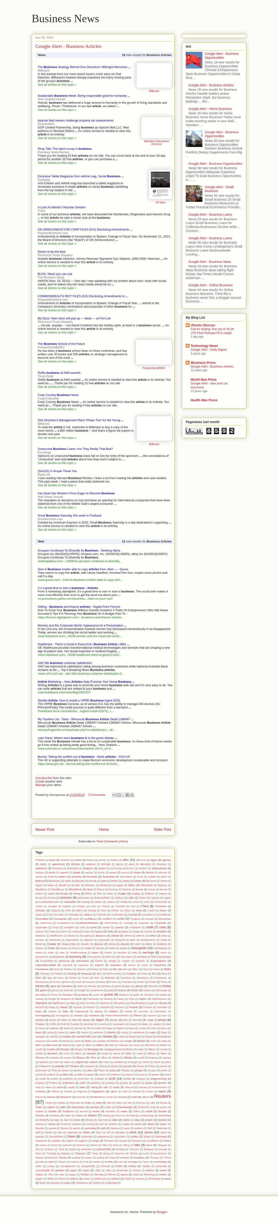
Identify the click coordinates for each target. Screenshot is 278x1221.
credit (149, 927)
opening (166, 1057)
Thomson (134, 1149)
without (115, 1178)
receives (142, 1087)
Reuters (162, 1096)
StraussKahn (56, 1136)
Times (95, 1153)
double (87, 948)
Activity (114, 860)
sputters (138, 1128)
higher (143, 998)
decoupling (85, 935)
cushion (63, 931)
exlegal (112, 961)
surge (95, 1140)
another (143, 868)
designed (120, 940)
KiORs (52, 1024)
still (108, 1132)
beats (138, 880)
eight (118, 957)
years (67, 1182)
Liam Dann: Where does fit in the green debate (77, 738)
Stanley (49, 1132)
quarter (162, 1082)
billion (131, 885)
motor (141, 1049)
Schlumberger (124, 1107)
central (135, 902)
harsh (78, 998)
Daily (110, 931)
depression (104, 940)
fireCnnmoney (114, 973)
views (163, 1170)
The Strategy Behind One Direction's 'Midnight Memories (84, 67)
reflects (55, 1091)
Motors (152, 1049)
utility (98, 1170)
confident (107, 919)
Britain (88, 893)
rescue (51, 1096)
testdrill (73, 1149)
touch (146, 1153)
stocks (148, 1132)
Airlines (75, 864)
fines (99, 973)
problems (68, 1079)
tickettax (65, 1153)
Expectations (158, 960)
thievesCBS (103, 1149)
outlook (93, 1061)
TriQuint (62, 1162)
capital (167, 898)
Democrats (55, 940)
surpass (123, 1141)
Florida (73, 978)
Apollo (52, 872)
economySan (94, 957)
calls (131, 897)
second (83, 1111)
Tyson (146, 1162)
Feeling (71, 973)
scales (107, 1107)
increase (147, 1007)
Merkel (141, 1040)
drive (62, 952)
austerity (76, 876)
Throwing (51, 1153)
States (86, 1132)
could (93, 927)
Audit (50, 876)
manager (40, 1036)
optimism (44, 1062)
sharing (106, 1115)
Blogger (162, 1212)
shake (68, 1115)
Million (100, 1045)
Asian (137, 872)
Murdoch (52, 1053)
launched (88, 1024)
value (108, 1170)
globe (43, 990)
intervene (143, 1011)
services (54, 1115)
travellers (139, 1157)
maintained (139, 1032)
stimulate (120, 1132)
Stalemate (162, 1128)
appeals (64, 872)
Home (104, 830)
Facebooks (42, 969)
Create (39, 781)
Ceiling (124, 902)
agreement (58, 864)
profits (127, 1078)
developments (148, 940)
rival (109, 1103)
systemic (67, 1145)
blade (90, 889)
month (38, 1049)
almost (119, 864)
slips (137, 1119)
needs (104, 1053)
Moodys (65, 1049)
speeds (76, 1128)
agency (166, 859)
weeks (163, 1174)
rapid (59, 1087)
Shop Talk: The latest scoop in (65, 148)
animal (114, 868)
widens (74, 1178)
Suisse (147, 1136)
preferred (116, 1074)
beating (126, 881)
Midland (66, 1045)
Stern (99, 1132)
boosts (151, 889)
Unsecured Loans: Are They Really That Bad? (75, 449)
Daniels (148, 931)
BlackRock (75, 889)
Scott (152, 1107)
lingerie (120, 1028)
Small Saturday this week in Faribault (69, 515)
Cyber (86, 931)
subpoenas (103, 1136)
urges (73, 1170)
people (114, 1066)
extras (145, 965)
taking (126, 1145)
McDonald (162, 1036)
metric (153, 1041)
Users (86, 1170)
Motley (129, 1049)
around (125, 872)
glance (139, 985)
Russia (163, 1103)
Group (54, 995)
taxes (149, 1144)
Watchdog (149, 1174)
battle (103, 881)
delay (164, 935)
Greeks (147, 990)
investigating (42, 1015)
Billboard (154, 91)
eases (163, 952)
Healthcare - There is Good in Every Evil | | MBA (83, 644)
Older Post (162, 830)
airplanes (91, 864)
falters (135, 969)
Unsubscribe (43, 778)
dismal (112, 944)
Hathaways (93, 999)
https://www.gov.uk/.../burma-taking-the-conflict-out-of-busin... (78, 764)
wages (72, 1174)
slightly (126, 1120)
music (66, 1053)
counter (106, 927)
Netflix (128, 1053)
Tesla (61, 1149)
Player (101, 1070)
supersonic (41, 1141)
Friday (164, 982)
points (164, 1070)
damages (123, 931)
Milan (89, 1045)
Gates (80, 986)
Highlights (41, 1002)
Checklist (120, 906)
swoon (43, 1145)
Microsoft (51, 1045)
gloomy (55, 990)
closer (163, 910)
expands (140, 961)
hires (92, 1003)
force (96, 978)
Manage (40, 785)
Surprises (137, 1141)
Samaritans (78, 1107)
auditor (62, 876)
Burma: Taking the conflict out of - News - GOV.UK (84, 756)
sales (63, 1107)
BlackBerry (41, 889)
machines (98, 1032)
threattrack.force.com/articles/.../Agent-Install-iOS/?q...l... (75, 711)
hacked (163, 995)
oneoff (140, 1057)
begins (39, 885)
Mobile (163, 1045)
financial (87, 973)
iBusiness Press (203, 362)
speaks (52, 1128)
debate (71, 935)
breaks (64, 893)
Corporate (160, 922)
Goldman (68, 990)
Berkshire (90, 885)
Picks (54, 1070)
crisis (162, 927)
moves (39, 1053)
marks (121, 1036)
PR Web (160, 202)
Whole (61, 1178)
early (134, 952)
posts (90, 1074)
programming (159, 1078)
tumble (109, 1161)
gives (128, 986)
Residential (96, 1097)
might (78, 1045)
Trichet (167, 1157)
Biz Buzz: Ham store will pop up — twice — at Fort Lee (74, 318)
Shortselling (164, 1115)
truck (86, 1162)
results (109, 1097)
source (138, 1123)
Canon (142, 898)
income (133, 1007)
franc (102, 981)
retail (134, 1096)
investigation (62, 1015)
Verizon (137, 1170)
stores (164, 1132)
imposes (77, 1007)
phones (163, 1066)
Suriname (109, 1141)
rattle (105, 1087)
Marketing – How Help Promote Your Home (86, 681)
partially (59, 1066)
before (164, 881)
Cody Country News (58, 395)
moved (163, 1049)
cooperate (143, 923)
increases (162, 1007)
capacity (155, 898)
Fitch (38, 977)
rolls (129, 1103)
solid (101, 1124)
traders (88, 1157)
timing (106, 1153)
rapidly (71, 1087)
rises (99, 1102)
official (115, 1057)
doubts (123, 948)
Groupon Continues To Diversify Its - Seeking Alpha (79, 550)
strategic (39, 1136)
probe (42, 1079)
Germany (106, 986)
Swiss (167, 1140)
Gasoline (66, 985)
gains (53, 985)
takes (116, 1145)
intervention (160, 1011)
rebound (129, 1087)
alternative (145, 864)
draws (51, 952)
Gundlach (149, 995)
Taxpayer (162, 1145)
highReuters (58, 1003)
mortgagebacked (113, 1049)
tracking (76, 1157)
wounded (55, 1183)
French (140, 982)
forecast (110, 977)
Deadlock (40, 935)
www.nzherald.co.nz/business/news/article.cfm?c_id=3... (75, 748)
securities (110, 1111)
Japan (100, 1020)
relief (124, 1091)
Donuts (76, 948)
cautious (111, 902)
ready (116, 1087)
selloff (148, 1111)
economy (75, 956)
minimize (123, 1045)
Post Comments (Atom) (112, 841)
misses (136, 1045)
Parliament (45, 1066)
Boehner (126, 889)
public (82, 1083)
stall (37, 1132)
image (52, 1007)
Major (164, 1032)
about (52, 859)
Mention (115, 1041)
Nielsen (152, 1053)
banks (68, 881)
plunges (152, 1070)
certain (39, 906)
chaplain (66, 906)
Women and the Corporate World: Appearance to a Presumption (82, 625)
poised (39, 1074)
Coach (50, 914)
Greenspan (161, 990)
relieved (137, 1091)
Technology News (204, 346)
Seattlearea (68, 1111)
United (132, 1166)
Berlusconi (105, 885)
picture (65, 1070)
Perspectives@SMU (153, 368)
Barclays (80, 881)
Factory (94, 969)
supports (83, 1141)
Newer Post (44, 830)
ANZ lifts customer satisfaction (65, 663)
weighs (39, 1178)
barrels (92, 881)
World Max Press (204, 379)
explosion (115, 964)
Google (82, 990)
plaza (113, 1070)
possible (78, 1074)
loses (38, 1032)
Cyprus (98, 931)
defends (140, 935)
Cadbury (119, 898)
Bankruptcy (55, 881)
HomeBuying (137, 1003)
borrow (163, 889)
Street (71, 1136)
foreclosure (142, 978)
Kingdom (40, 1024)
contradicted (63, 923)
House (163, 1002)
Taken (105, 1145)
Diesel (38, 944)
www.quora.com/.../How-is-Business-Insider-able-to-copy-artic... (80, 580)
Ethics (154, 957)
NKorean (40, 1057)
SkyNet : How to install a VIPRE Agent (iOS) (79, 700)
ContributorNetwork (87, 922)
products (99, 1079)
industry (98, 1011)
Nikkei (164, 1053)
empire (128, 957)
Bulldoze (149, 893)
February (45, 973)
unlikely (146, 1166)
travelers (124, 1157)
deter (133, 940)
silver (66, 1120)
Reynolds (75, 1103)
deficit (152, 935)
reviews (61, 1103)
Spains (163, 1124)
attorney (162, 872)
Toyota (62, 1157)
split (103, 1128)
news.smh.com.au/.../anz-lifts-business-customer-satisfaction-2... (81, 673)
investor (78, 1015)
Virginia (39, 1174)
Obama (80, 1057)
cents (147, 902)
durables (122, 952)
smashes (76, 1124)
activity (102, 860)
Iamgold (39, 1007)
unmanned (161, 1166)
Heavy (120, 999)
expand (126, 961)
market (67, 1036)
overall (145, 1062)
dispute (124, 943)
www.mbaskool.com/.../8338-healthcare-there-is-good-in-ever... (80, 655)
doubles (100, 948)
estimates (142, 957)
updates (60, 1170)
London (143, 1028)
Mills (111, 1045)
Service (39, 1115)
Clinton (115, 910)
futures (40, 986)
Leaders (157, 1024)
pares (168, 1062)
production (84, 1079)
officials (127, 1057)
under (38, 1166)
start (60, 1132)
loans (131, 1028)
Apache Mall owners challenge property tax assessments (76, 120)
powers (103, 1074)
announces (128, 868)
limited (98, 1028)
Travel (112, 1157)
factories (81, 969)
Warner (112, 1174)
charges (81, 906)
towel (51, 1157)
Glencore (153, 986)
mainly (124, 1032)
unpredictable (42, 1170)
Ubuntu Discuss (203, 325)
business (66, 897)
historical (104, 1003)
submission (87, 1136)
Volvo (51, 1174)
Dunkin (108, 952)
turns (120, 1162)
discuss (98, 943)
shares (92, 1115)
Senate (162, 1111)
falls (115, 969)
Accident (65, 860)
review (49, 1103)
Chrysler (40, 910)
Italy (74, 1019)
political (51, 1074)
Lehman (54, 1028)
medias (54, 1041)
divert (138, 944)
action (77, 859)
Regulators (98, 1091)
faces (56, 969)
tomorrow (119, 1153)
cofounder (73, 914)
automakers (126, 876)
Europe (166, 956)
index (38, 1011)
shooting (130, 1115)
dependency (72, 940)
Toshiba (134, 1153)
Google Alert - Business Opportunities (222, 55)
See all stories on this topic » (57, 84)
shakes (79, 1115)
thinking (120, 1149)
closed (151, 910)
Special (64, 1128)
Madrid (112, 1032)
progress (40, 1083)
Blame (100, 889)
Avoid (140, 876)
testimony (86, 1149)
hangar (52, 999)
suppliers (56, 1141)
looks (154, 1028)
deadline (162, 931)
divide (148, 944)
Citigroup (56, 910)
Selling (136, 1111)
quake (149, 1082)
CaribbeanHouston (49, 902)
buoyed (163, 893)
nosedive (54, 1057)
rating (94, 1087)
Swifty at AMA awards (59, 372)
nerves (116, 1053)
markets (107, 1036)
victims (150, 1170)
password (89, 1066)
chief (132, 906)
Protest (53, 1083)
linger (109, 1028)
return (145, 1096)
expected (67, 965)
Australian (109, 876)
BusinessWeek (102, 898)
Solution (112, 1124)
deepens (101, 935)
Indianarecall (81, 1011)
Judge (150, 1020)
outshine (118, 1062)
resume (122, 1096)
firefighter (131, 973)
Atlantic (150, 872)
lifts (89, 1028)
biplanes (162, 885)
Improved (105, 1007)
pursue (137, 1083)
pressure (142, 1074)
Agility (43, 864)
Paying (102, 1066)
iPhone (137, 1015)
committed (161, 914)
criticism (39, 931)
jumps (162, 1020)
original (79, 1061)
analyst (102, 868)
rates (83, 1087)
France (113, 982)
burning (51, 898)
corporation (41, 927)
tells (37, 1149)
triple (51, 1162)
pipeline (78, 1070)
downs (38, 952)
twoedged (133, 1162)
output (106, 1062)
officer (104, 1057)
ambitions (41, 868)
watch (136, 1174)
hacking (39, 999)
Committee (42, 918)
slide (114, 1119)
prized (167, 1074)
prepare (129, 1074)
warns (124, 1174)
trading (100, 1157)
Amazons (162, 864)
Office (93, 1057)
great (110, 990)
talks (137, 1145)
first (154, 973)
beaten (114, 881)
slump (51, 1123)
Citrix (68, 910)
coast (61, 914)
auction (39, 876)
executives (82, 960)
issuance (152, 1015)
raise (38, 1087)
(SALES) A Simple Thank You (57, 471)
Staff (149, 1128)
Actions (90, 860)
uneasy (51, 1166)
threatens (149, 1149)
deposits (88, 940)
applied (89, 872)
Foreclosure (160, 978)
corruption (69, 927)
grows (96, 995)
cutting (75, 931)
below (51, 885)
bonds (139, 889)
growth (108, 994)
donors (64, 948)
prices (155, 1074)
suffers (134, 1136)
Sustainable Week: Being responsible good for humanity (84, 95)
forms (68, 982)
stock (133, 1132)
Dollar (51, 948)
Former (57, 982)
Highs (72, 1003)
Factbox (68, 969)
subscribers (120, 1136)
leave (42, 1028)
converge (128, 923)
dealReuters (56, 935)
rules (152, 1103)
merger (128, 1040)
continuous (46, 923)
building (136, 893)
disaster (85, 944)
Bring (77, 893)
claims (79, 910)
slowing (39, 1124)
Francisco (127, 982)
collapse (87, 914)
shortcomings (146, 1115)
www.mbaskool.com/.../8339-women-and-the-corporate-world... (80, 636)
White (51, 1178)
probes (54, 1079)
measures (40, 1041)
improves (119, 1007)
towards (39, 1157)
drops (95, 952)
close (139, 910)
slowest (162, 1119)
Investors (94, 1015)
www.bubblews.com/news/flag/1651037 (64, 692)
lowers (84, 1032)
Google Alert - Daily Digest (209, 349)
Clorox (127, 910)
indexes (52, 1011)
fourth (78, 982)
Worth (43, 1183)
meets (77, 1041)
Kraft (63, 1024)
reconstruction (159, 1087)
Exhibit (98, 961)
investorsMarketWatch (117, 1015)
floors (61, 978)
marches (54, 1036)
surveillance (153, 1141)
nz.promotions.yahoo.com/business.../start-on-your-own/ (75, 598)
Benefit (62, 885)
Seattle (52, 1111)
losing (50, 1032)
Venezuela (122, 1170)
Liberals (78, 1028)
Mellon (88, 1041)
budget (122, 893)
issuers (39, 1019)
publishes (95, 1083)
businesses (84, 898)
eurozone (64, 960)
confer (76, 919)
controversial (111, 923)
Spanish (39, 1128)
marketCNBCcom (86, 1036)
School (141, 1107)
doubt (112, 948)
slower (149, 1119)
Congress (135, 919)
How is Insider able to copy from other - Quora (83, 569)
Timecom (80, 1153)
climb (103, 910)
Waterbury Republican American (156, 142)
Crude (51, 931)
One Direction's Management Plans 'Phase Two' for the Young (81, 420)
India (65, 1011)
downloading (160, 948)
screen (163, 1107)
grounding (40, 995)
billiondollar (147, 885)
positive (64, 1074)
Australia (92, 876)
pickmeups (41, 1070)
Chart (93, 906)
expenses (83, 965)
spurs (127, 1128)
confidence (90, 918)
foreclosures (42, 982)
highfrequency (159, 999)
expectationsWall (45, 964)
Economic (58, 956)
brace (51, 893)
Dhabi (164, 940)
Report (39, 1097)
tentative (48, 1149)
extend (131, 965)
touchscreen (160, 1153)
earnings (148, 952)
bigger (120, 885)
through (163, 1149)
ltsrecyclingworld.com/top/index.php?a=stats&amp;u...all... (76, 730)
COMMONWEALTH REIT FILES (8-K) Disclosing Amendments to (83, 296)
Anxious (39, 872)
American (57, 868)
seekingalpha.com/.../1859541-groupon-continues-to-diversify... (80, 561)
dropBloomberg (78, 952)
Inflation (113, 1011)
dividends (162, 944)
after (126, 860)
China (144, 906)
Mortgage (93, 1049)
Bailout (39, 880)
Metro (38, 1045)
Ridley (88, 1103)
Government (96, 990)
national (91, 1053)
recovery (40, 1091)
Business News (65, 18)
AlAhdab (105, 864)
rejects (113, 1091)
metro (164, 1041)
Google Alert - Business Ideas (209, 262)
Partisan (74, 1066)
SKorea (89, 1120)
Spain (151, 1123)
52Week (39, 860)
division (39, 948)
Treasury (154, 1157)
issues (52, 1020)
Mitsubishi (150, 1045)
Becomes (151, 881)
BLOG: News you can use (55, 274)
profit (112, 1078)
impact (64, 1007)
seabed (39, 1111)
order (56, 1062)
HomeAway (119, 1003)
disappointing (69, 944)
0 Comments (96, 795)
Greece (121, 990)
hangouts (66, 999)
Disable (51, 943)
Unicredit (105, 1166)
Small (64, 1124)
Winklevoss (100, 1178)
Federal (59, 973)
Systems (81, 1145)
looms (164, 1028)
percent (127, 1066)
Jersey (113, 1019)
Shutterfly (44, 1120)
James (86, 1019)
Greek (135, 990)
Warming (98, 1174)
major (152, 1032)
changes (52, 906)
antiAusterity (159, 868)
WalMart (84, 1174)
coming (132, 914)
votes (61, 1174)
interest (128, 1011)
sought (125, 1124)
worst (167, 1178)
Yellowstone (82, 1183)
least (168, 1024)
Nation (77, 1053)
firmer (144, 973)
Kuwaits (75, 1024)
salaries (51, 1107)
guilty (136, 995)
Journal (137, 1019)
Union (119, 1166)
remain (149, 1091)
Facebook (160, 964)
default (115, 935)
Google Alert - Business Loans (210, 214)
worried (140, 1178)
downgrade (138, 948)
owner (157, 1062)
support (70, 1141)
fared (145, 969)
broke (110, 893)
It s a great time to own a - (68, 588)
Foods (85, 978)
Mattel (149, 1036)
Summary (161, 1136)
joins (125, 1020)
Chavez (106, 906)
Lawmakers (119, 1024)
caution (98, 902)
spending (90, 1128)
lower (72, 1032)
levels (67, 1028)
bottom (39, 893)
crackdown (135, 927)
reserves (81, 1097)
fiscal (164, 973)
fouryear (90, 982)
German (92, 986)
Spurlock (115, 1128)
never (140, 1053)
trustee (96, 1162)
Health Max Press (204, 400)
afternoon (141, 860)
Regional (81, 1091)
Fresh (152, 981)
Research (65, 1096)
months (50, 1049)
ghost (118, 986)
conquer (149, 919)
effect (108, 957)
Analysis (88, 868)
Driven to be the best (51, 251)
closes (38, 914)
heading (108, 999)
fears (167, 969)
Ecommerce (41, 957)
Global (166, 986)
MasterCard (135, 1036)
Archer (101, 872)
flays (49, 978)
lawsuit (133, 1024)
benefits (75, 885)
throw (38, 1153)
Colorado (101, 914)
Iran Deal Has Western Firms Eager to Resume (76, 493)
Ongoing (153, 1057)
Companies (60, 918)
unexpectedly (88, 1166)
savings (94, 1107)
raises (48, 1087)
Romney (140, 1103)
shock (118, 1115)
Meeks (66, 1041)
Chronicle (160, 906)
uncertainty (160, 1161)
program (140, 1079)
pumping (110, 1083)
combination (117, 914)
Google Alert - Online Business (210, 285)
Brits (99, 893)
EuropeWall (46, 961)
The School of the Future (61, 344)
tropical (75, 1162)
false (124, 969)
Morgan (79, 1049)
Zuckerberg (111, 1183)
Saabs (38, 1107)
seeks (124, 1111)
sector (96, 1111)
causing (85, 902)
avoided (152, 876)
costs (82, 927)
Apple (76, 872)
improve (91, 1007)
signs (56, 1120)
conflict (121, 918)
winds (86, 1178)
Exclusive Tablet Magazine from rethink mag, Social (81, 176)
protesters (68, 1082)
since (77, 1119)
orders (67, 1062)
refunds (68, 1091)
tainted (93, 1145)
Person (140, 1066)
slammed (103, 1120)
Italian (64, 1020)
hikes (83, 1003)
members (101, 1041)
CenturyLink (160, 902)
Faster (156, 969)
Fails (105, 969)
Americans (72, 868)
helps (132, 999)
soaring (90, 1124)
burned (39, 898)
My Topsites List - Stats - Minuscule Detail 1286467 (85, 719)
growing (83, 994)
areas (113, 872)
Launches (103, 1024)
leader (144, 1024)
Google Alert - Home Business (210, 109)
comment (147, 914)
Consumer (164, 918)
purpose (124, 1083)
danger (136, 931)
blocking (113, 889)
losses (61, 1032)
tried (41, 1162)
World (128, 1178)
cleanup (92, 910)
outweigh (133, 1062)
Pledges (125, 1070)
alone (131, 864)
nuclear (67, 1057)
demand (39, 940)
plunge (138, 1070)
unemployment (68, 1166)
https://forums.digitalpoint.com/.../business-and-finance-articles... (81, 617)
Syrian (54, 1145)
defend (128, 935)
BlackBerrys (58, 889)
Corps (56, 927)
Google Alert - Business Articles (211, 85)
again (154, 859)
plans (89, 1070)
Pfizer (152, 1066)
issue (164, 1015)
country (119, 927)
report (162, 1091)
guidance (124, 995)
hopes (151, 1003)
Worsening (154, 1178)
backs (164, 876)
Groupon (67, 994)
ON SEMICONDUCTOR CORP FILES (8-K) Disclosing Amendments (85, 229)
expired (99, 964)
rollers (119, 1103)
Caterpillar (70, 901)
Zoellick (97, 1183)
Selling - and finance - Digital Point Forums (79, 606)
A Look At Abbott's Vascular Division (62, 207)
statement (72, 1132)
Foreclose (125, 978)
